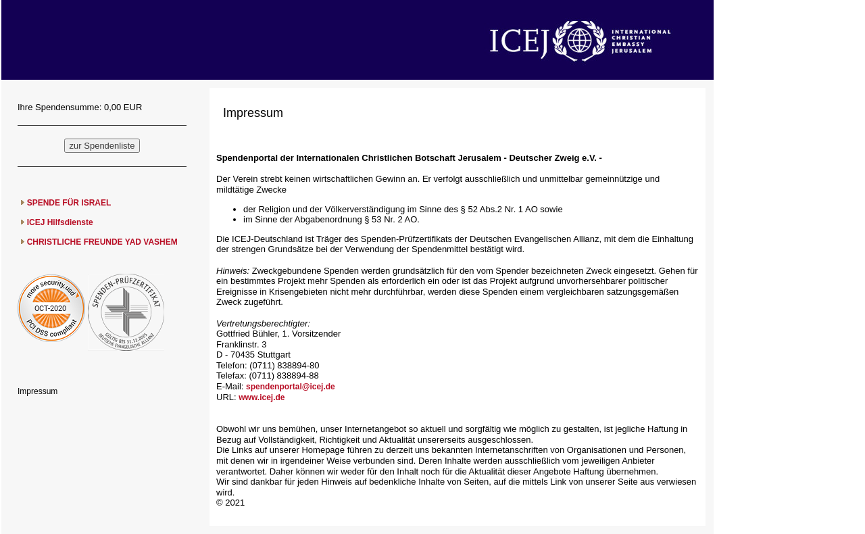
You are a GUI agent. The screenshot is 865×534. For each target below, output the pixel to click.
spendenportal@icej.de (290, 386)
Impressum (37, 391)
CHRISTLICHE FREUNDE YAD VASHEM (102, 242)
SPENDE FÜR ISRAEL (69, 203)
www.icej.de (262, 397)
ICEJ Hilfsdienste (60, 222)
